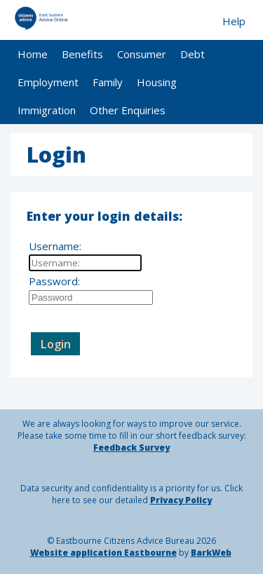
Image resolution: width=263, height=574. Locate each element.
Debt (192, 54)
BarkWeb (211, 553)
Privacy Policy (181, 500)
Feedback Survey (131, 447)
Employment (48, 82)
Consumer (141, 54)
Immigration (47, 110)
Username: (55, 246)
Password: (54, 281)
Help (233, 21)
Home (33, 54)
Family (108, 82)
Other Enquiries (128, 110)
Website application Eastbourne (103, 553)
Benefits (82, 54)
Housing (157, 82)
